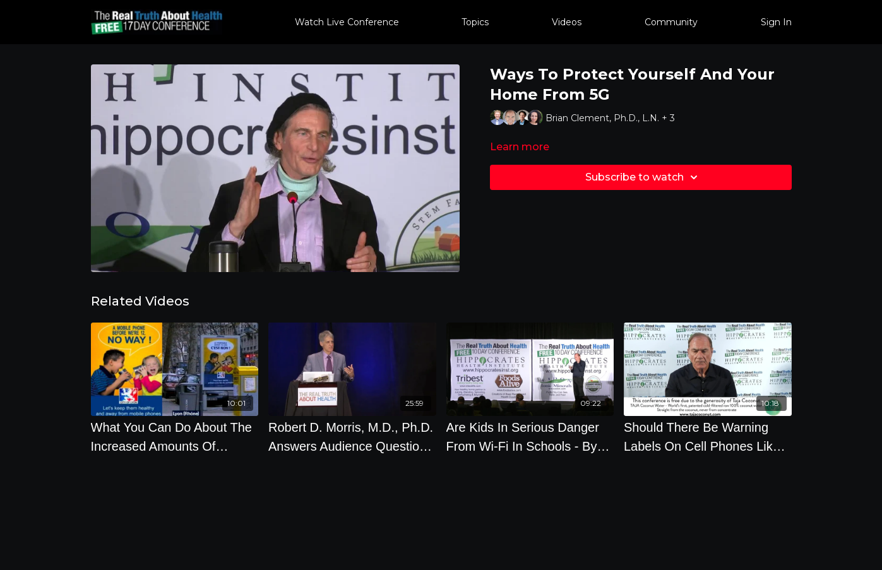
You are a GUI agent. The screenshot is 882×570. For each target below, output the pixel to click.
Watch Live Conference (347, 22)
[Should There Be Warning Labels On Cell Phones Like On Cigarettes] (708, 437)
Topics (475, 22)
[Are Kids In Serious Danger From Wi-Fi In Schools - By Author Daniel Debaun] (530, 437)
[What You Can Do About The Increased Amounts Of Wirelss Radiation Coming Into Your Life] (175, 437)
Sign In (776, 22)
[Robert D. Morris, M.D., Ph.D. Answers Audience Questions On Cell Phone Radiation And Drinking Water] (352, 437)
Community (671, 22)
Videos (566, 22)
